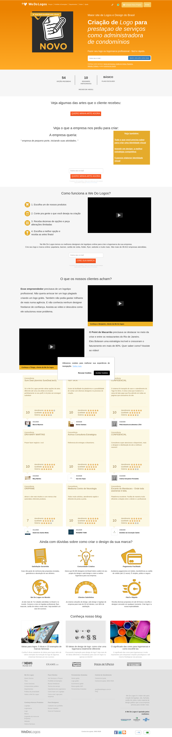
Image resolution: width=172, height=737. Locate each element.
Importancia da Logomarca (57, 689)
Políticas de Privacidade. (92, 182)
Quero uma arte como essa (139, 58)
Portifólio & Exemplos (55, 681)
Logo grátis (75, 681)
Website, (90, 66)
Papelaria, (130, 64)
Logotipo (27, 706)
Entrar (147, 5)
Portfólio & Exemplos (60, 4)
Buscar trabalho (53, 708)
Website (27, 721)
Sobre (81, 4)
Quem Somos (28, 678)
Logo (26, 711)
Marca (26, 714)
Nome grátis (75, 678)
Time (26, 681)
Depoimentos (73, 4)
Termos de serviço (54, 686)
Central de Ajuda (100, 678)
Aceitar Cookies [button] (102, 373)
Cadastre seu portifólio (55, 706)
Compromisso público (31, 686)
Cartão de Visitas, (121, 64)
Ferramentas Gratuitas (78, 689)
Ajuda (86, 4)
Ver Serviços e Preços (55, 678)
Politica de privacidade (31, 691)
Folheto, (96, 66)
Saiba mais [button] (77, 366)
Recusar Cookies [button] (84, 373)
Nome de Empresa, (110, 64)
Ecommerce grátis (77, 683)
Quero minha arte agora (86, 113)
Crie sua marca (86, 260)
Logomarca (28, 708)
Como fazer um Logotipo (56, 691)
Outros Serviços (29, 724)
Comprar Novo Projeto (132, 5)
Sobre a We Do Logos (31, 694)
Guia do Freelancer (54, 711)
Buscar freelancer (54, 683)
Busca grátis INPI (77, 686)
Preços (50, 4)
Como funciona (29, 683)
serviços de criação (110, 66)
